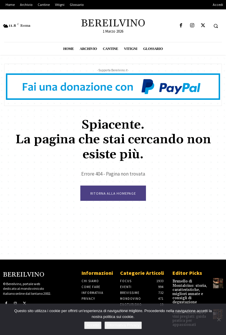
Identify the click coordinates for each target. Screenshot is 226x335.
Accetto (93, 325)
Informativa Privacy (123, 325)
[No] (219, 319)
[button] (215, 25)
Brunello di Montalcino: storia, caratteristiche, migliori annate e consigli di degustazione (188, 291)
